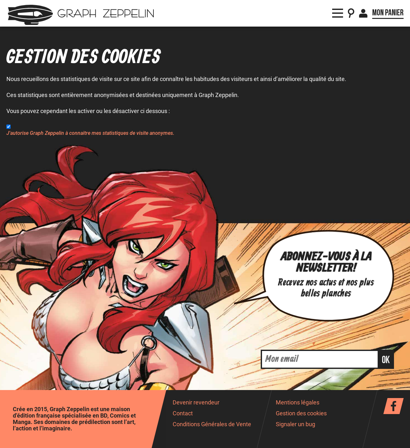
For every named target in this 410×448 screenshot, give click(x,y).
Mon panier (388, 13)
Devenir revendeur (196, 402)
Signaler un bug (295, 424)
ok (386, 360)
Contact (183, 413)
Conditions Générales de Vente (212, 424)
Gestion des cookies (301, 413)
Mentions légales (297, 402)
